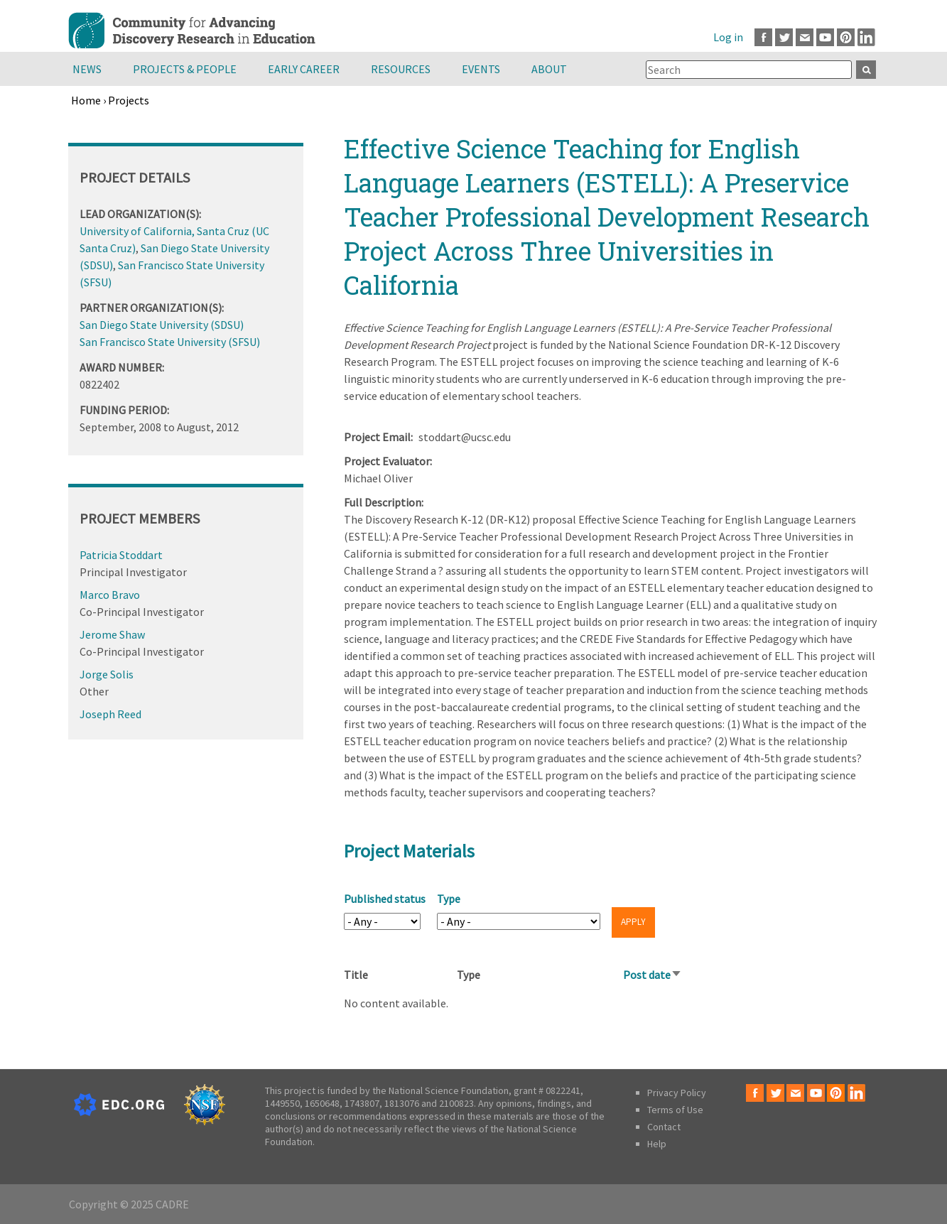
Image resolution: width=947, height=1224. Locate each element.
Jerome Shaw (112, 634)
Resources (401, 69)
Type (448, 899)
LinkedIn (866, 37)
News (87, 69)
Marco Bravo (110, 594)
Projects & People (185, 69)
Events (481, 69)
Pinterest (846, 37)
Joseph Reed (110, 714)
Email (804, 37)
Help (656, 1143)
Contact (664, 1126)
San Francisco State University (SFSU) (170, 342)
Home (86, 100)
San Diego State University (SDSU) (162, 325)
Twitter (784, 37)
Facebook (763, 37)
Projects (128, 100)
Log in (728, 37)
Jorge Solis (107, 674)
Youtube (825, 37)
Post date (652, 975)
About (549, 69)
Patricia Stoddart (121, 555)
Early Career (304, 69)
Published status (385, 899)
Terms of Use (675, 1109)
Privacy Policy (676, 1092)
